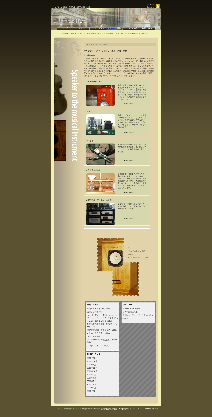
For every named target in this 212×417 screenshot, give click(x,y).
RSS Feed (150, 5)
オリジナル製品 (114, 28)
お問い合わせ (147, 28)
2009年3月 (91, 388)
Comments (150, 7)
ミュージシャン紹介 (131, 28)
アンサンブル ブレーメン (98, 346)
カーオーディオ (98, 28)
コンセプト (81, 28)
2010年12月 (92, 368)
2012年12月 (92, 358)
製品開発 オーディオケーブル (73, 33)
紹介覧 (125, 318)
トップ (64, 28)
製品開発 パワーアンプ (96, 33)
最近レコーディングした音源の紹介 (137, 315)
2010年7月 (91, 374)
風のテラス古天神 (94, 312)
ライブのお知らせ (130, 312)
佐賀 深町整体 (93, 336)
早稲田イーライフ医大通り (98, 308)
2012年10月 (92, 361)
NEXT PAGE (128, 104)
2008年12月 (92, 391)
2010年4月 (91, 384)
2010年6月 (91, 378)
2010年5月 (91, 381)
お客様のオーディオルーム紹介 (136, 33)
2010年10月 (92, 371)
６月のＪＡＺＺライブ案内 (98, 333)
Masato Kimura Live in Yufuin (99, 321)
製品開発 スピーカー (114, 33)
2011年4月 (91, 365)
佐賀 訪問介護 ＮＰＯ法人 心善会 (102, 330)
